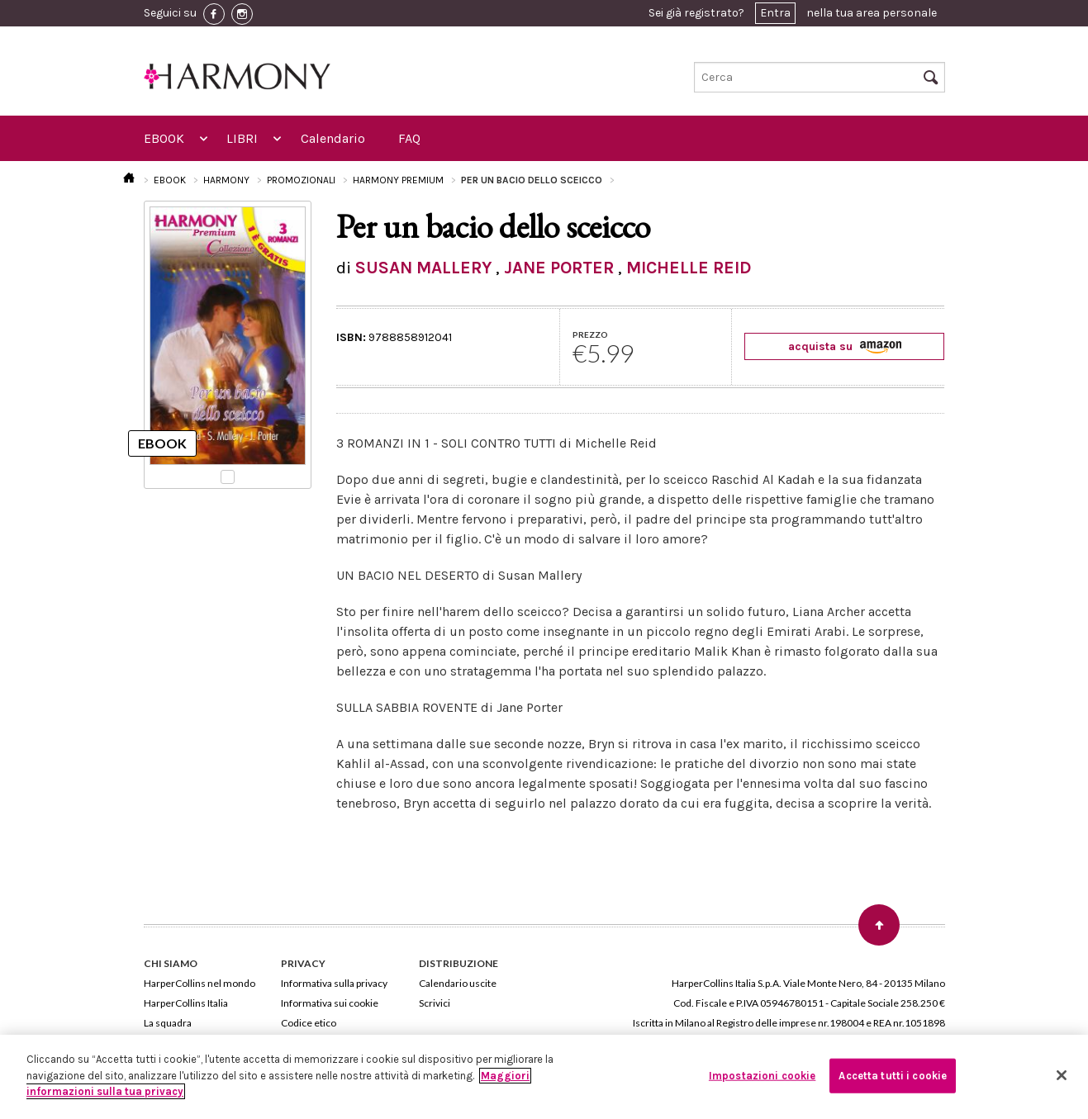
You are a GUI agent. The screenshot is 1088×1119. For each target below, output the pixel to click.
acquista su (844, 346)
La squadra (168, 1023)
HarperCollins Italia (186, 1003)
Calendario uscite (457, 983)
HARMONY (226, 180)
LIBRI (242, 138)
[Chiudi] (1061, 1075)
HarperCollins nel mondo (199, 983)
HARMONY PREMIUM (398, 180)
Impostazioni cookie (762, 1075)
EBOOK (164, 138)
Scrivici (434, 1003)
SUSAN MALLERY (423, 267)
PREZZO (590, 334)
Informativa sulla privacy (334, 983)
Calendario (333, 138)
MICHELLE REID (689, 267)
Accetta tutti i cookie (893, 1075)
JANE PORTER (559, 267)
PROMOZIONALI (301, 180)
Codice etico (308, 1023)
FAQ (409, 138)
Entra (775, 13)
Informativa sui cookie (329, 1003)
